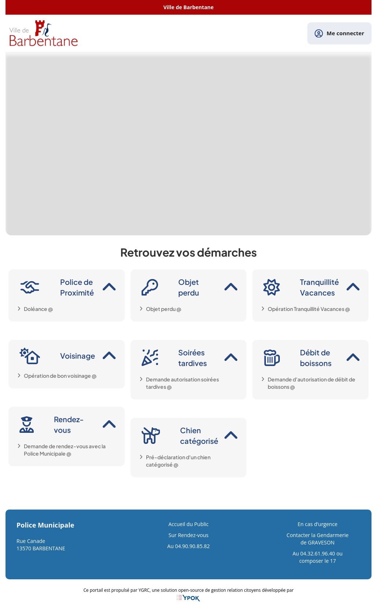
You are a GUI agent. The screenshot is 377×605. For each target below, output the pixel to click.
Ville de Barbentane (188, 7)
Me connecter (339, 33)
